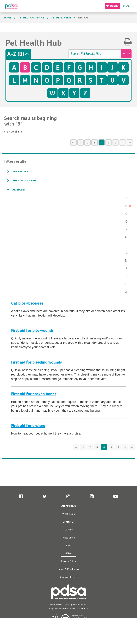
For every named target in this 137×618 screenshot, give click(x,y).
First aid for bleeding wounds (36, 362)
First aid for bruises (28, 425)
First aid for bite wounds (32, 330)
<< (73, 142)
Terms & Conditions (68, 569)
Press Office (69, 537)
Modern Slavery (68, 577)
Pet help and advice (31, 17)
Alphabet (19, 189)
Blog (68, 545)
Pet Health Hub (61, 17)
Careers (69, 529)
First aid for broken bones (33, 394)
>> (129, 142)
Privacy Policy (68, 561)
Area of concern (24, 180)
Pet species (20, 171)
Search (126, 53)
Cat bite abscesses (27, 303)
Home (8, 17)
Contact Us (68, 521)
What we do (68, 513)
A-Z (15, 54)
